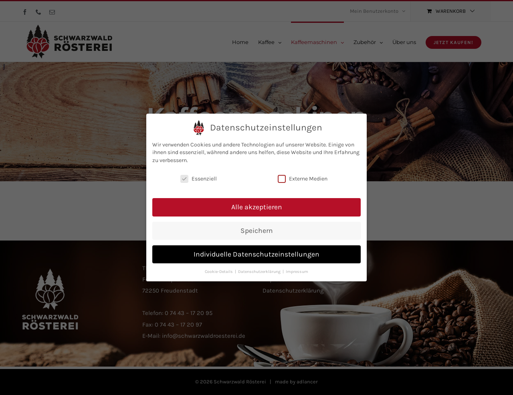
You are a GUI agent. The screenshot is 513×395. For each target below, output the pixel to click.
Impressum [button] (297, 270)
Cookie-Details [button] (219, 270)
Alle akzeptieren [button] (256, 206)
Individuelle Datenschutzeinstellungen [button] (256, 253)
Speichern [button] (256, 229)
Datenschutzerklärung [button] (260, 270)
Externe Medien (302, 178)
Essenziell (198, 178)
